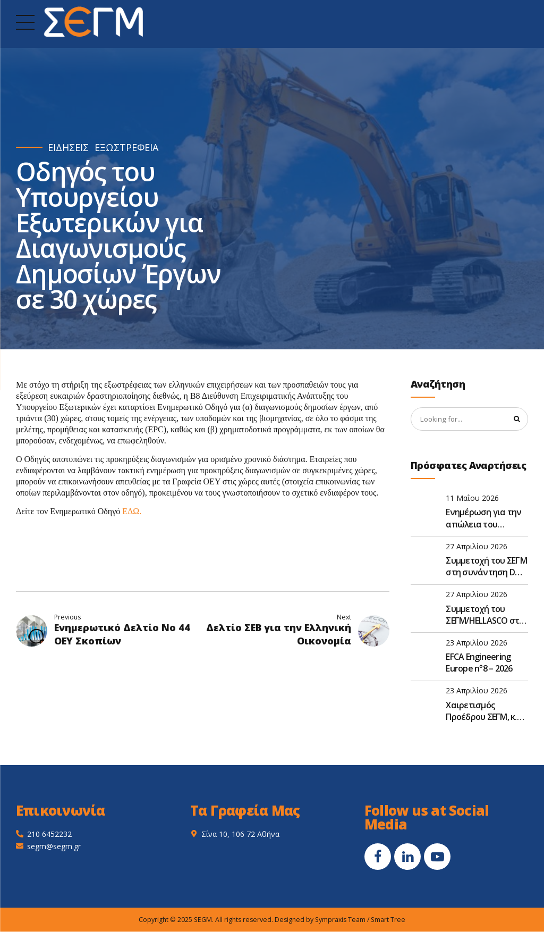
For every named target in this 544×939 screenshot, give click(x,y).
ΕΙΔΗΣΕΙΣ (68, 147)
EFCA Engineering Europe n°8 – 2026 (479, 663)
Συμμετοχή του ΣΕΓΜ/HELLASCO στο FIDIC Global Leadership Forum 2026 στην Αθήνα (485, 615)
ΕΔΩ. (131, 511)
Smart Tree (388, 920)
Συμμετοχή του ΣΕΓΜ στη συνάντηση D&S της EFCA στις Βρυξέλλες (486, 568)
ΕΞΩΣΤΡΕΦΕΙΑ (126, 147)
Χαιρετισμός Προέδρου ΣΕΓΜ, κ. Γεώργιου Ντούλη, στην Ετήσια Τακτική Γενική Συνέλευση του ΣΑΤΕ (487, 712)
